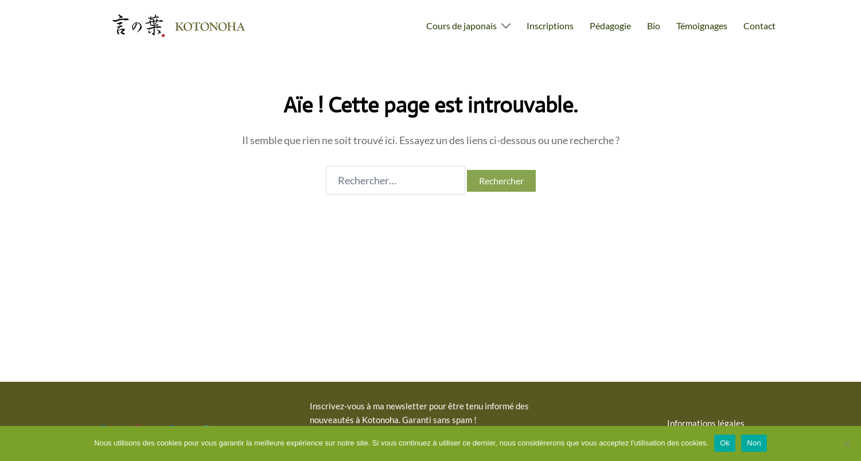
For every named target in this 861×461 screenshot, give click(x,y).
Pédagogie (610, 25)
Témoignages (701, 25)
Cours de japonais (461, 25)
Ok (725, 443)
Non (754, 443)
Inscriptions (550, 25)
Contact (759, 25)
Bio (653, 25)
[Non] (846, 443)
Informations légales (706, 423)
